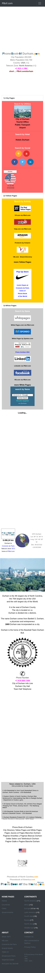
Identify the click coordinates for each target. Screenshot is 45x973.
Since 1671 (6, 936)
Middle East (29, 927)
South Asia (28, 916)
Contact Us (28, 936)
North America (30, 901)
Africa (26, 904)
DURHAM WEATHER (21, 84)
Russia (27, 920)
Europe (27, 908)
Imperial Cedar (8, 959)
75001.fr (5, 952)
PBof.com (7, 3)
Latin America (30, 912)
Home (4, 901)
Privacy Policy (30, 947)
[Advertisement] (22, 29)
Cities (4, 908)
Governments (7, 912)
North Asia (28, 924)
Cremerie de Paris (9, 944)
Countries (6, 904)
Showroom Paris (8, 956)
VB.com (5, 940)
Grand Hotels (7, 948)
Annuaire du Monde (10, 963)
